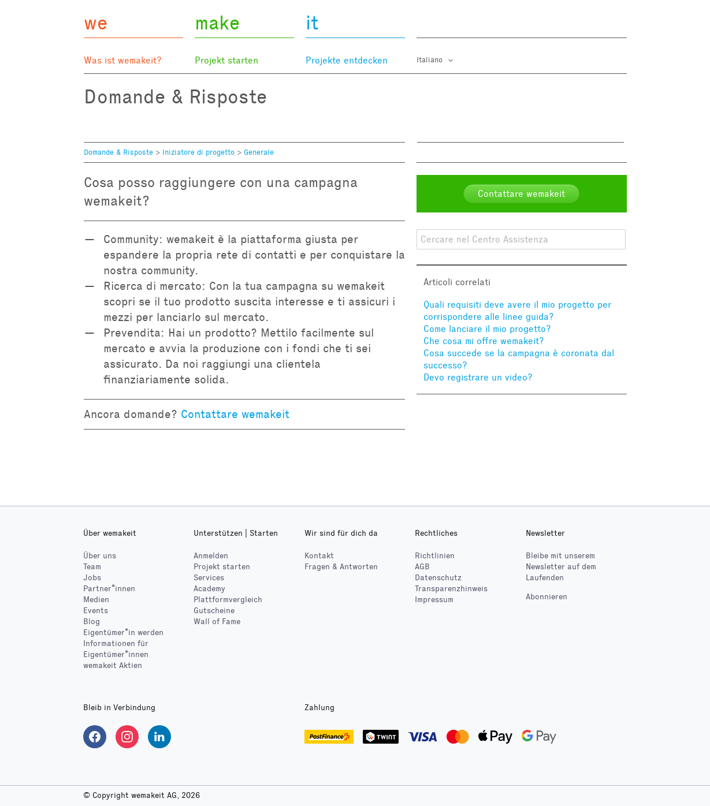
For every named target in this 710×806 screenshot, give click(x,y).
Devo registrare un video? (478, 377)
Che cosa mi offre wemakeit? (483, 340)
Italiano (431, 60)
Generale (259, 152)
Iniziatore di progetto (198, 152)
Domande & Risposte (118, 152)
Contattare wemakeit (235, 414)
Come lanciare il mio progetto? (487, 328)
